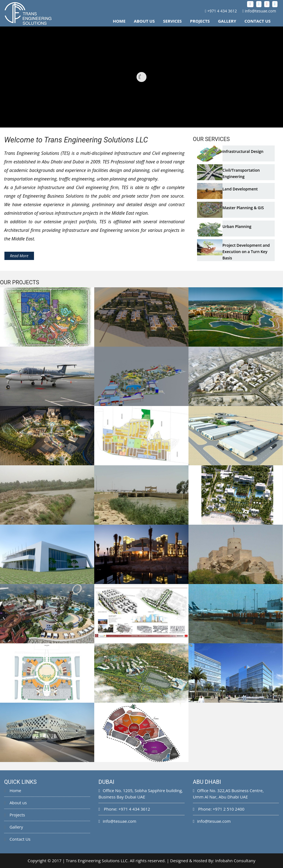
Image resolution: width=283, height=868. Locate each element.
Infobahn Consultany (235, 860)
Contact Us (258, 21)
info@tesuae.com (260, 11)
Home (119, 21)
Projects (200, 21)
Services (172, 21)
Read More (19, 255)
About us (15, 802)
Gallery (227, 21)
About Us (144, 21)
